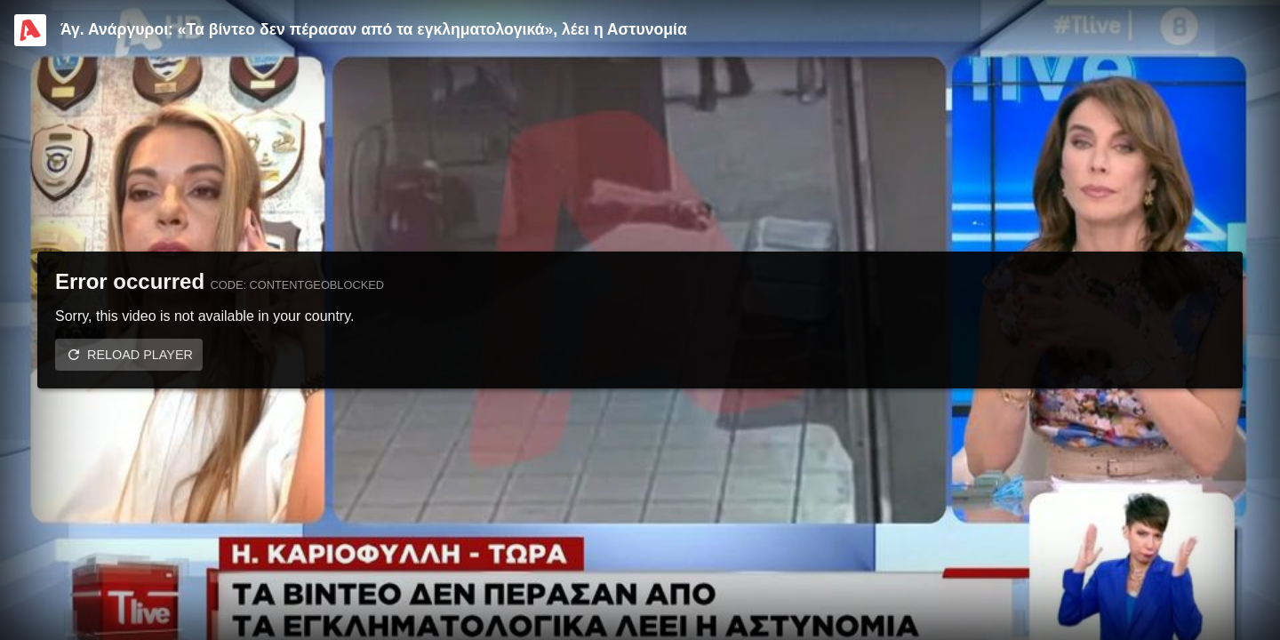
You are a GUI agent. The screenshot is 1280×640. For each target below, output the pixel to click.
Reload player (140, 355)
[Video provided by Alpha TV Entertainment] (30, 30)
